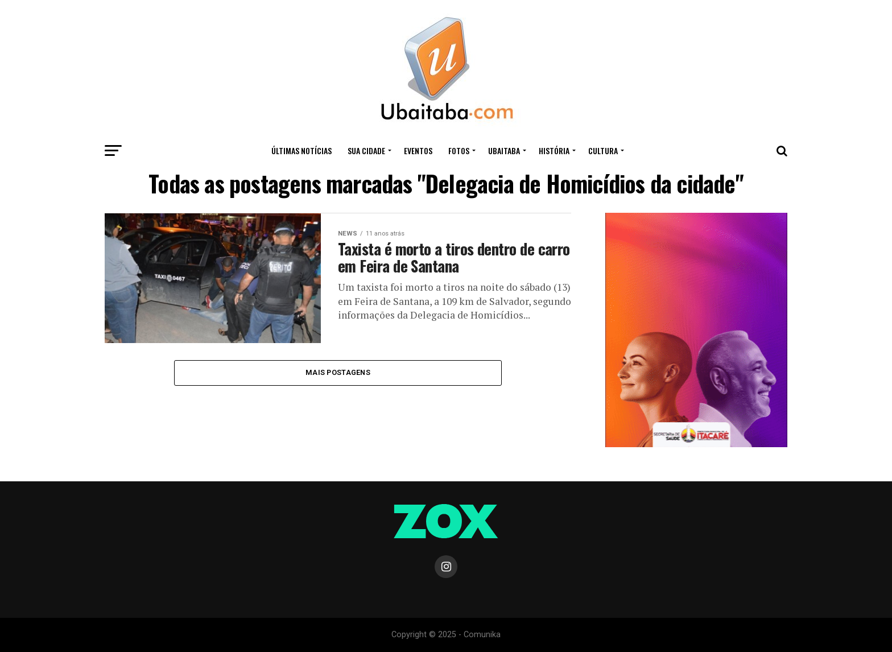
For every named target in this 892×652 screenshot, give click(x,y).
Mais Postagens (337, 372)
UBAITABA (504, 150)
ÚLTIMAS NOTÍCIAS (301, 150)
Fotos (458, 150)
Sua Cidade (366, 150)
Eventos (418, 150)
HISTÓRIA (554, 150)
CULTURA (603, 150)
